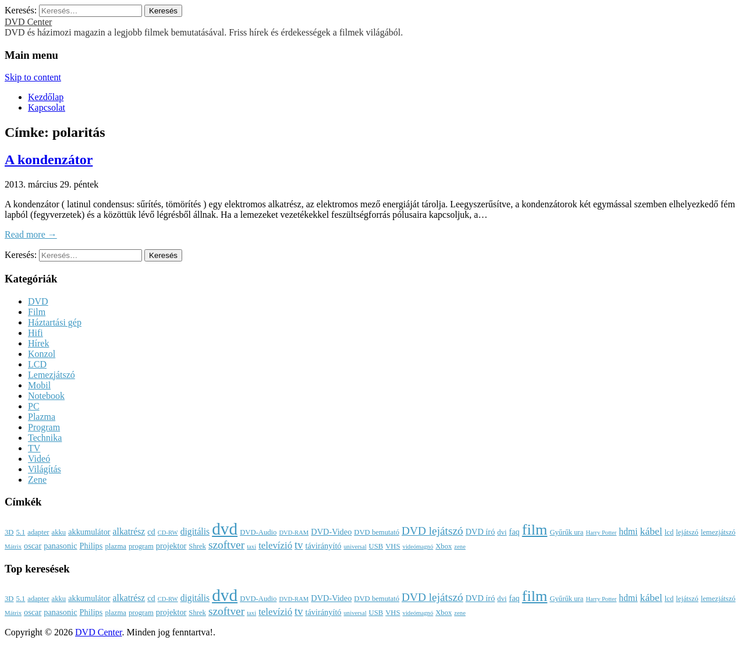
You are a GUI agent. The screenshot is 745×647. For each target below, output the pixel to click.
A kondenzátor (49, 159)
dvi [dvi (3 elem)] (501, 532)
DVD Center (28, 22)
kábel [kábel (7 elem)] (651, 531)
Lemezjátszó (51, 375)
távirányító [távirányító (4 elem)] (323, 545)
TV (34, 448)
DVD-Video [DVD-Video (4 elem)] (331, 531)
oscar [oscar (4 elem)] (32, 545)
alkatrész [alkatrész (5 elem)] (129, 531)
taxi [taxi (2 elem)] (251, 546)
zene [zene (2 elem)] (460, 546)
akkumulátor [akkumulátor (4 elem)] (89, 531)
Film (36, 312)
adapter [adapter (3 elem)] (38, 532)
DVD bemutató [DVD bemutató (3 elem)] (376, 532)
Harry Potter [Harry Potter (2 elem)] (601, 532)
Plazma (41, 417)
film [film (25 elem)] (535, 529)
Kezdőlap (45, 97)
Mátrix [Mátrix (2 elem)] (13, 546)
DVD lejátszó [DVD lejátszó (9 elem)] (432, 531)
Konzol (41, 354)
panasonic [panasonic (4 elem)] (60, 545)
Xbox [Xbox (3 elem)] (443, 546)
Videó (39, 459)
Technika (45, 438)
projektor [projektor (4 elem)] (171, 545)
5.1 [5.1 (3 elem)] (20, 532)
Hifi (35, 333)
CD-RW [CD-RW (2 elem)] (168, 532)
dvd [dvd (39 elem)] (224, 528)
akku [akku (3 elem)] (59, 532)
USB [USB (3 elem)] (376, 546)
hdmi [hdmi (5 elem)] (628, 531)
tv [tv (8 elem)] (299, 545)
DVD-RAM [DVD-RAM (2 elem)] (293, 532)
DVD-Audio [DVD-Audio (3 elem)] (258, 532)
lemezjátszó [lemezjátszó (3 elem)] (718, 532)
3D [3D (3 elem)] (9, 532)
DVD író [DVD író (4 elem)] (480, 531)
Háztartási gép (54, 322)
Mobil (39, 385)
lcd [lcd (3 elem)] (669, 532)
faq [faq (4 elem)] (514, 531)
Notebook (46, 396)
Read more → (31, 234)
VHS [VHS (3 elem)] (392, 546)
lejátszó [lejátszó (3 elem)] (687, 532)
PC (34, 406)
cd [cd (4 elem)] (151, 531)
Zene (37, 480)
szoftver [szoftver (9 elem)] (226, 545)
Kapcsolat (46, 107)
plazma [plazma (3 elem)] (115, 546)
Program (44, 427)
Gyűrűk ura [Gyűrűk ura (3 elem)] (566, 532)
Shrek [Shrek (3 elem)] (197, 546)
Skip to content (33, 77)
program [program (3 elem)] (141, 546)
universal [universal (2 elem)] (355, 546)
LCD (37, 364)
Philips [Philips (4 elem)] (91, 545)
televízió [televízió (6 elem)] (275, 545)
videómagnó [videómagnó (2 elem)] (418, 546)
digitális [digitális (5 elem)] (195, 531)
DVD (38, 301)
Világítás (44, 469)
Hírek (38, 343)
